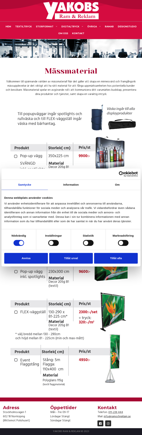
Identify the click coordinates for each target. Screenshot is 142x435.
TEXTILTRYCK (23, 26)
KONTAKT (78, 33)
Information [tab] (71, 184)
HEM (8, 26)
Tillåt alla (116, 258)
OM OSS (63, 33)
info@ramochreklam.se (117, 416)
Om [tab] (117, 184)
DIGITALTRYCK (72, 26)
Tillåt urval (71, 258)
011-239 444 (115, 412)
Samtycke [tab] (24, 184)
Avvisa (26, 258)
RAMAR (109, 26)
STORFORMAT (46, 26)
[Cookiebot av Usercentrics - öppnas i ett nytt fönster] (121, 174)
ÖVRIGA (94, 26)
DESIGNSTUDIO (127, 26)
